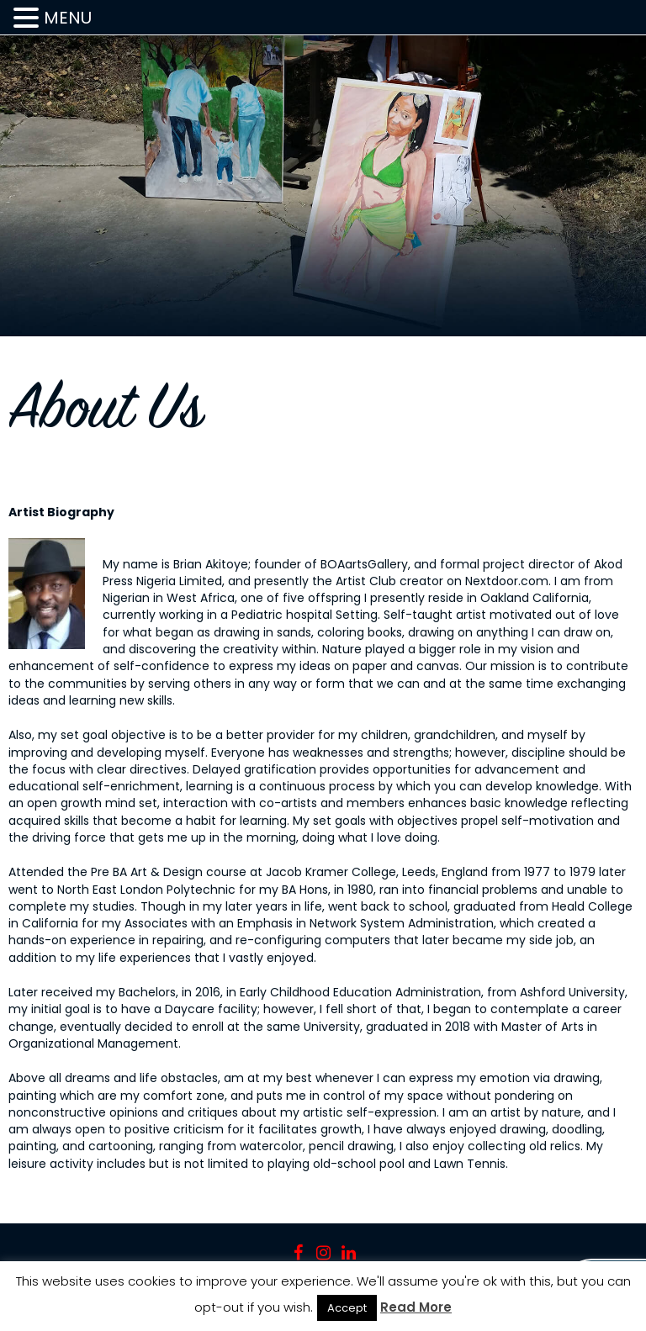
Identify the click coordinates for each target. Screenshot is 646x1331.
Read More (416, 1307)
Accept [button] (347, 1308)
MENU (68, 17)
